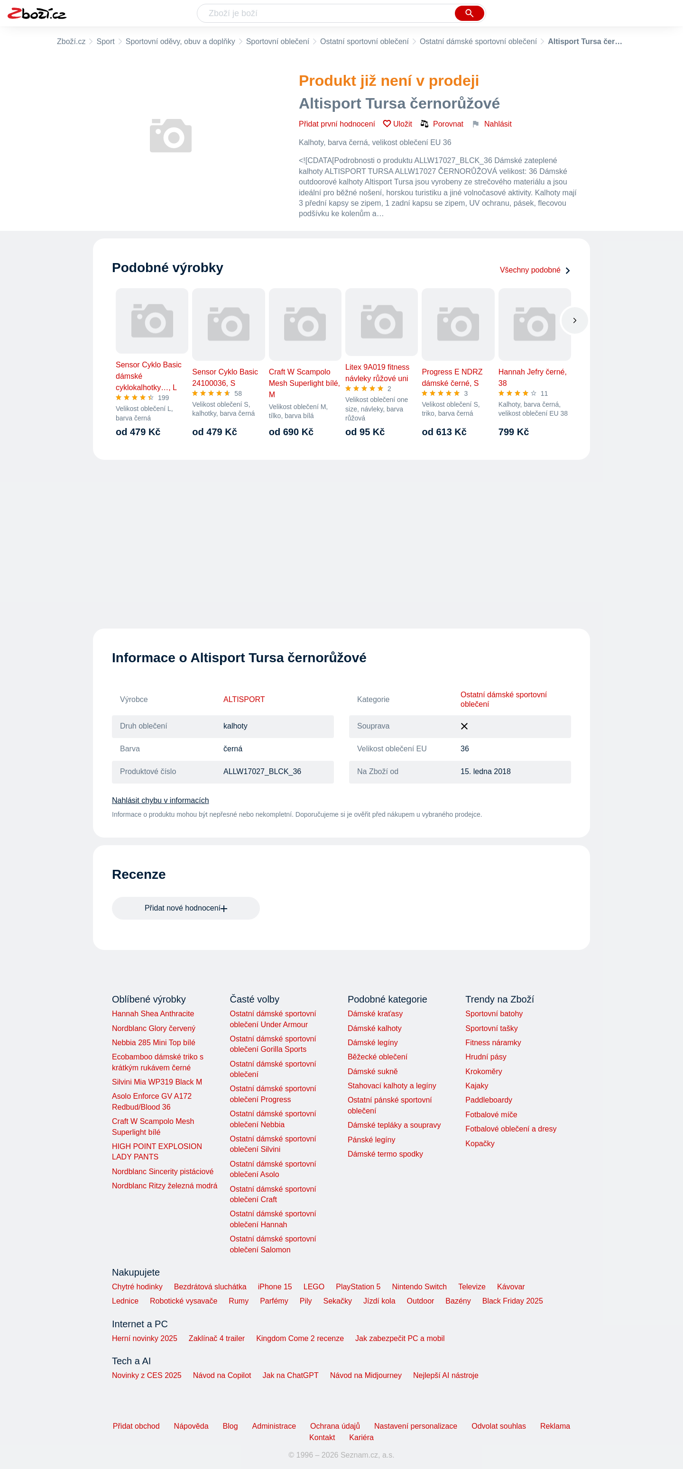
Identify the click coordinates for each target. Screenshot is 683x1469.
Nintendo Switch (419, 1287)
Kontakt (322, 1437)
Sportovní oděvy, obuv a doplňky (180, 41)
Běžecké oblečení (377, 1057)
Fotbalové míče (491, 1115)
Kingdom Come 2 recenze (300, 1338)
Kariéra (361, 1437)
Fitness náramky (493, 1043)
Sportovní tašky (491, 1028)
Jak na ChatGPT (290, 1375)
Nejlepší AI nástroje (446, 1375)
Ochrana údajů (335, 1426)
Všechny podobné (535, 270)
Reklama (555, 1426)
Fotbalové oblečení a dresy (510, 1129)
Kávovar (511, 1287)
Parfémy (274, 1301)
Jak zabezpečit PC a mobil (400, 1338)
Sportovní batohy (494, 1014)
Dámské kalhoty (375, 1028)
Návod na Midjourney (366, 1375)
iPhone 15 (275, 1287)
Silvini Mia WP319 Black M (157, 1082)
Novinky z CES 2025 (147, 1375)
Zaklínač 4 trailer (217, 1338)
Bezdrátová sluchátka (210, 1287)
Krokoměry (483, 1072)
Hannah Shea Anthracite (153, 1014)
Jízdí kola (379, 1301)
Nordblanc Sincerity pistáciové (162, 1172)
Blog (230, 1426)
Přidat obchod (136, 1426)
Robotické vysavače (183, 1301)
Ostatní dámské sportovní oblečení (478, 41)
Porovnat (441, 123)
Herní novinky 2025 (144, 1338)
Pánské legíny (372, 1140)
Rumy (239, 1301)
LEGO (314, 1287)
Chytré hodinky (137, 1287)
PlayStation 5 (358, 1287)
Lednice (125, 1301)
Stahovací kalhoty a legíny (392, 1086)
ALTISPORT (244, 699)
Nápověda (191, 1426)
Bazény (458, 1301)
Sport (105, 41)
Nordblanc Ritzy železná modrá (164, 1186)
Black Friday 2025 (512, 1301)
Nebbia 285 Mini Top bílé (153, 1043)
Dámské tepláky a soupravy (394, 1125)
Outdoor (420, 1301)
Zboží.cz (71, 41)
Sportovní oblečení (277, 41)
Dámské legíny (373, 1043)
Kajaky (476, 1086)
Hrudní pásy (485, 1057)
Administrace (274, 1426)
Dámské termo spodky (385, 1154)
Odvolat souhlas (498, 1426)
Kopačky (479, 1144)
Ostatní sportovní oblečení (364, 41)
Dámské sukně (373, 1072)
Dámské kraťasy (375, 1014)
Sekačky (337, 1301)
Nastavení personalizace (415, 1426)
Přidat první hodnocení (337, 124)
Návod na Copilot (222, 1375)
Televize (472, 1287)
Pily (306, 1301)
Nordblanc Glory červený (153, 1028)
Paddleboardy (488, 1100)
